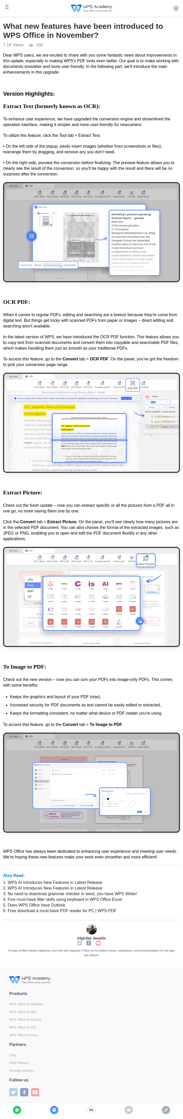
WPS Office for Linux (23, 1035)
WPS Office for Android (25, 1020)
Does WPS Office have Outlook (34, 905)
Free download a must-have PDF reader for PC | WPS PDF (59, 911)
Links (13, 1055)
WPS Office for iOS (22, 1027)
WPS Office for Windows (26, 1004)
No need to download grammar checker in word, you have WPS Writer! (70, 894)
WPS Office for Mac (22, 1012)
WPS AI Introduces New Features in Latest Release (52, 882)
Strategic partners (21, 1070)
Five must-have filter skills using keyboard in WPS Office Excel (62, 899)
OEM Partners (19, 1063)
